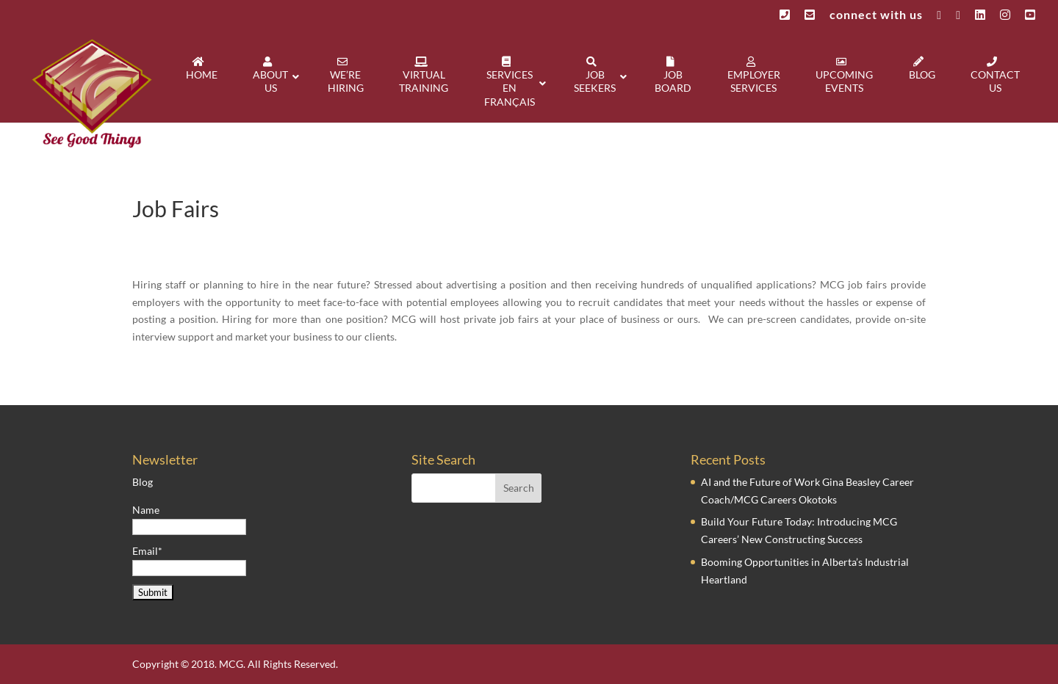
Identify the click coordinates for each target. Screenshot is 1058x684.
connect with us (876, 15)
